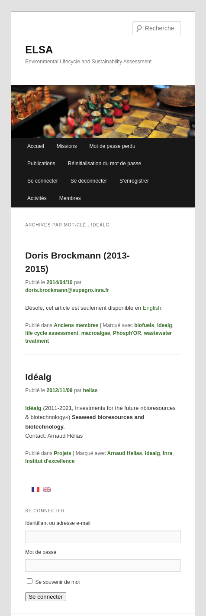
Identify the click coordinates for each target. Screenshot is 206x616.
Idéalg (38, 377)
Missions (67, 146)
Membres (70, 198)
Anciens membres (76, 325)
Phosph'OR (127, 333)
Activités (37, 198)
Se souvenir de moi (57, 582)
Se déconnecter (89, 181)
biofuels (144, 325)
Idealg (164, 325)
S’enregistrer (134, 181)
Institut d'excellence (49, 461)
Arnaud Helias (124, 453)
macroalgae (95, 333)
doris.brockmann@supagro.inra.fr (67, 290)
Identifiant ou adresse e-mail (57, 523)
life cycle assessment (51, 333)
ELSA (39, 50)
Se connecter (42, 181)
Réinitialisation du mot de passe (104, 164)
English (152, 308)
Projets (62, 453)
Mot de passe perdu (112, 146)
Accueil (35, 146)
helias (90, 390)
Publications (41, 164)
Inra (167, 453)
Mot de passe (40, 552)
